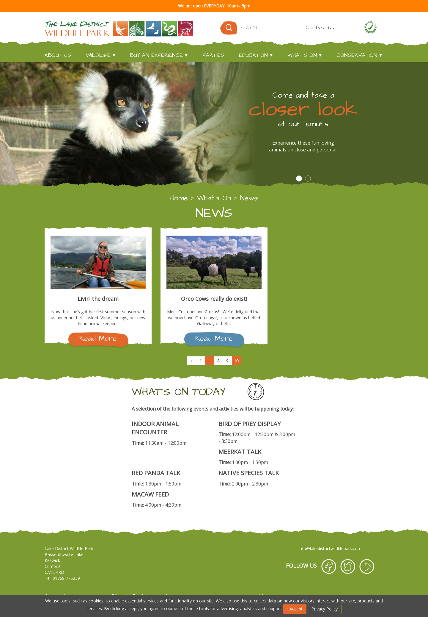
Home (179, 198)
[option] (214, 124)
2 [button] (308, 178)
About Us (58, 55)
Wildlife (98, 55)
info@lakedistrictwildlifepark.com (330, 548)
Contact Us (320, 27)
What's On (302, 55)
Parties (213, 55)
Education (253, 55)
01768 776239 (66, 578)
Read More (98, 338)
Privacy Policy (324, 609)
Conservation (356, 55)
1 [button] (299, 178)
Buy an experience (156, 55)
